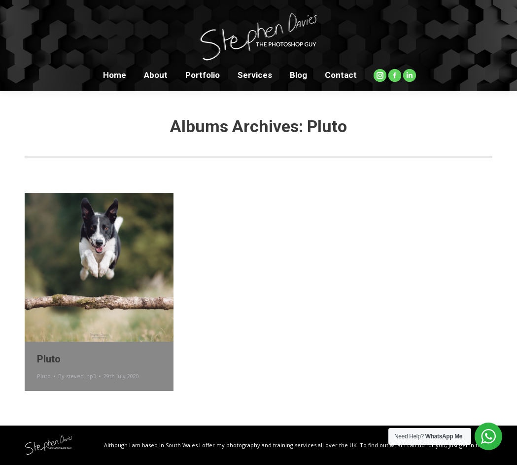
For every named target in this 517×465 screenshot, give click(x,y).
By (77, 376)
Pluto (49, 359)
